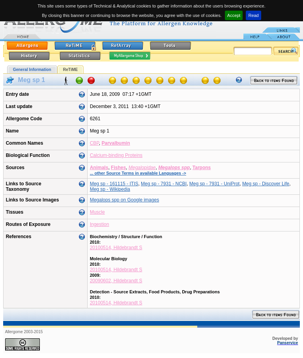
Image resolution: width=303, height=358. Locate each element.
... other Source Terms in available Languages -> (138, 173)
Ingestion (99, 224)
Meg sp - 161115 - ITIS (114, 183)
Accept (234, 15)
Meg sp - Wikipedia (110, 189)
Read (253, 15)
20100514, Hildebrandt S (116, 247)
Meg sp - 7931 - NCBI (164, 183)
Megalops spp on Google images (124, 200)
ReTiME (70, 69)
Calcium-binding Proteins (116, 155)
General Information (32, 69)
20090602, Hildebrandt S (116, 280)
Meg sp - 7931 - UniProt (214, 183)
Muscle (97, 212)
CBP (94, 143)
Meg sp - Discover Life (265, 183)
